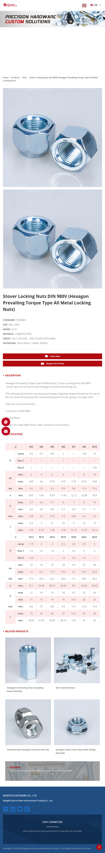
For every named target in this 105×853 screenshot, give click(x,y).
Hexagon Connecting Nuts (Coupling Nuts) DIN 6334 (25, 689)
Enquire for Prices (52, 363)
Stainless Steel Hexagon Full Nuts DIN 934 (28, 749)
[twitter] (12, 809)
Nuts (24, 77)
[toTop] (99, 847)
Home (6, 77)
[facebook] (5, 809)
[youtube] (19, 809)
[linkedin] (27, 809)
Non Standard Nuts (65, 687)
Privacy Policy (85, 848)
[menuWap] (84, 5)
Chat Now (52, 356)
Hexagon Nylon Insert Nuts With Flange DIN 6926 (76, 751)
